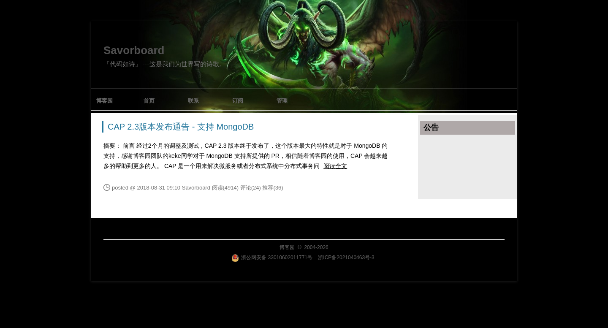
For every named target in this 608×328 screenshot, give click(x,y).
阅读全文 (335, 166)
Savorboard (134, 50)
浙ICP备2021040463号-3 (346, 257)
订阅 (237, 101)
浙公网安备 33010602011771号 (271, 257)
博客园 (104, 101)
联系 (193, 101)
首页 (149, 101)
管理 (282, 101)
